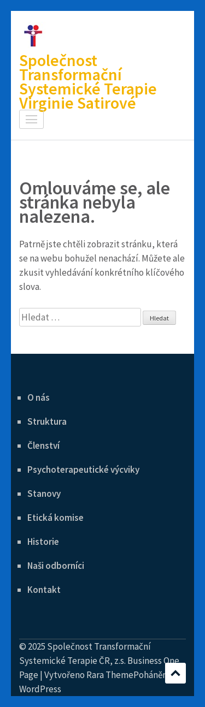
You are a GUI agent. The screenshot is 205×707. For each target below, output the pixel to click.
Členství (43, 445)
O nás (38, 397)
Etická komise (55, 518)
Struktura (47, 421)
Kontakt (44, 590)
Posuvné (175, 673)
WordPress (40, 689)
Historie (43, 542)
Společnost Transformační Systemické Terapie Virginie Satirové (88, 81)
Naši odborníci (55, 566)
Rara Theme (109, 675)
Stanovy (44, 494)
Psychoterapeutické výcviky (83, 470)
